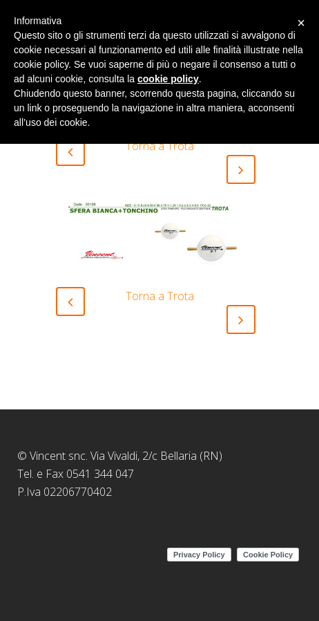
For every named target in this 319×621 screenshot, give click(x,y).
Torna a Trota (160, 146)
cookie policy (168, 78)
